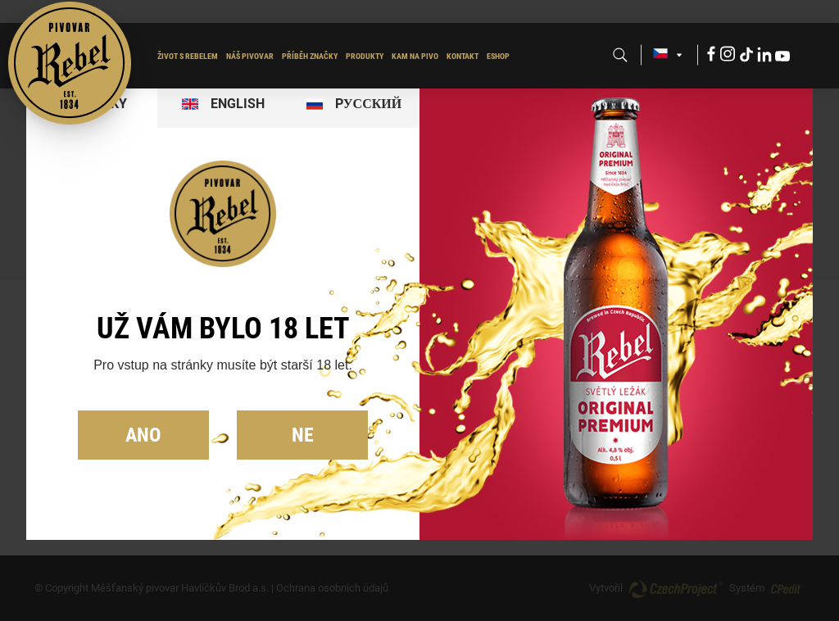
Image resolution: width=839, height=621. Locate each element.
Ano (143, 435)
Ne (303, 435)
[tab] (222, 104)
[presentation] (223, 104)
